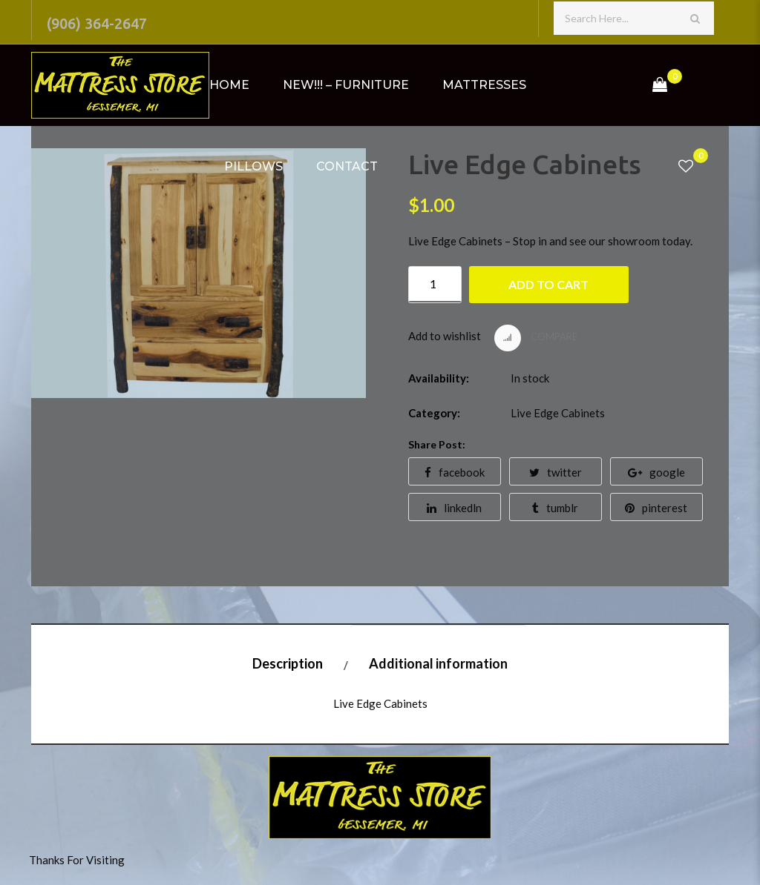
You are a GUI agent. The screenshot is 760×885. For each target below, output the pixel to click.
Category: (434, 413)
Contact (347, 166)
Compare (535, 338)
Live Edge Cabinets (558, 413)
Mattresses (484, 85)
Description (287, 663)
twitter (555, 472)
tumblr (555, 507)
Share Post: (436, 444)
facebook (455, 472)
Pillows (253, 166)
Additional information (438, 663)
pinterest (656, 507)
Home (229, 85)
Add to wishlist (444, 335)
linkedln (454, 507)
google (656, 472)
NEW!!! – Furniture (346, 85)
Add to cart (548, 284)
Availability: (438, 378)
